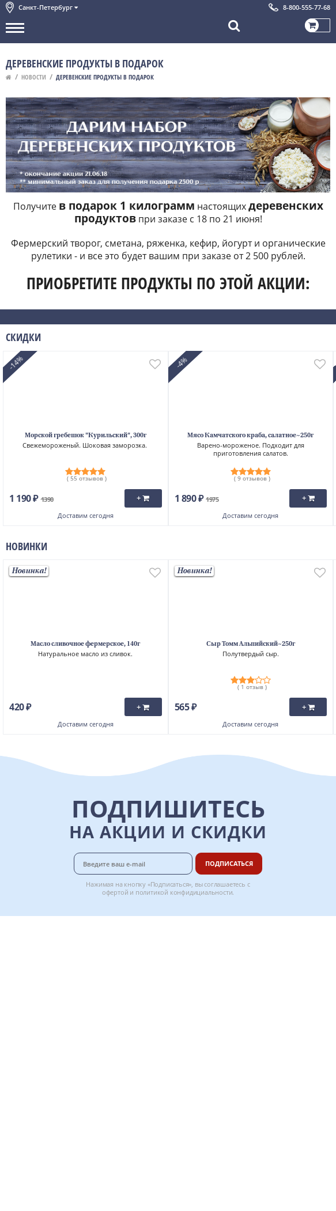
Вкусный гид (223, 995)
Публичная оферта (39, 1047)
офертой (115, 892)
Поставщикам (226, 1033)
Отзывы (20, 1059)
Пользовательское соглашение (62, 1008)
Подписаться (229, 863)
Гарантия (217, 969)
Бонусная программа (239, 957)
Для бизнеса (222, 1047)
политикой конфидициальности (184, 892)
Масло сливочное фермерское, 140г (85, 644)
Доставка (217, 931)
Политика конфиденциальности (63, 1021)
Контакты (23, 957)
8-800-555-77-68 (306, 7)
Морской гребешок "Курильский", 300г (85, 436)
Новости (33, 77)
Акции (17, 995)
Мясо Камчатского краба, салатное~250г (250, 436)
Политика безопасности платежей (67, 1033)
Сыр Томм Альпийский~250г (250, 644)
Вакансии (218, 1059)
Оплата (213, 944)
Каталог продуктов (40, 931)
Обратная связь (34, 969)
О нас (15, 944)
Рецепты (216, 983)
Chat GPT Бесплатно (168, 1080)
